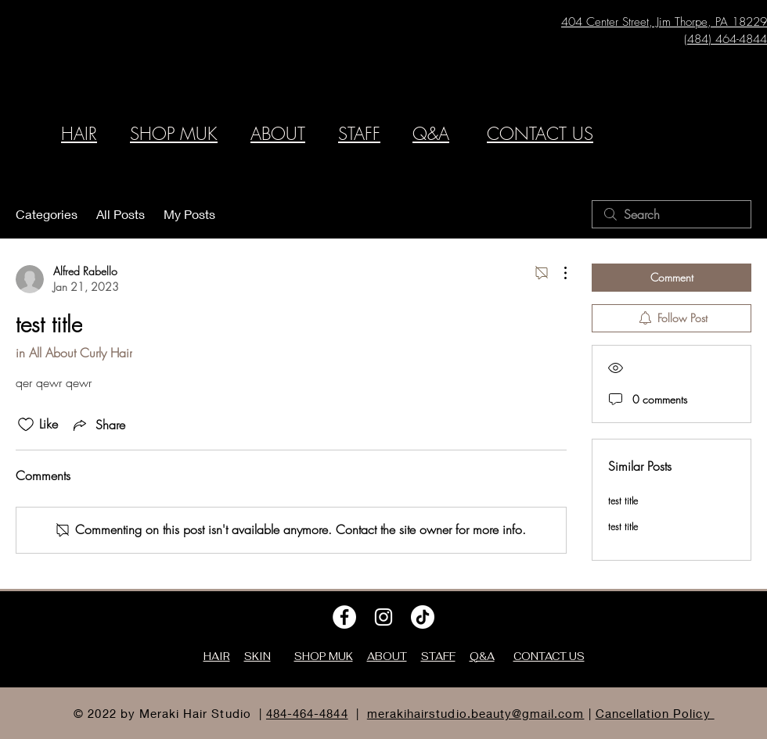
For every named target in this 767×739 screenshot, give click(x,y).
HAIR (79, 133)
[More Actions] (557, 273)
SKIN (257, 656)
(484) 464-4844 (725, 39)
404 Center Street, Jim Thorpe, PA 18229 (664, 22)
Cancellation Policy (655, 713)
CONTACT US (540, 133)
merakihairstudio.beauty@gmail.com (476, 713)
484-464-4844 (307, 713)
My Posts (189, 213)
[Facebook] (344, 617)
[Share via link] (97, 424)
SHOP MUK (174, 133)
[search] (671, 214)
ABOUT (277, 133)
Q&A (430, 133)
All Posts (120, 213)
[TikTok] (422, 617)
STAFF (359, 133)
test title (623, 501)
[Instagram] (383, 617)
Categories (46, 213)
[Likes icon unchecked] (26, 424)
